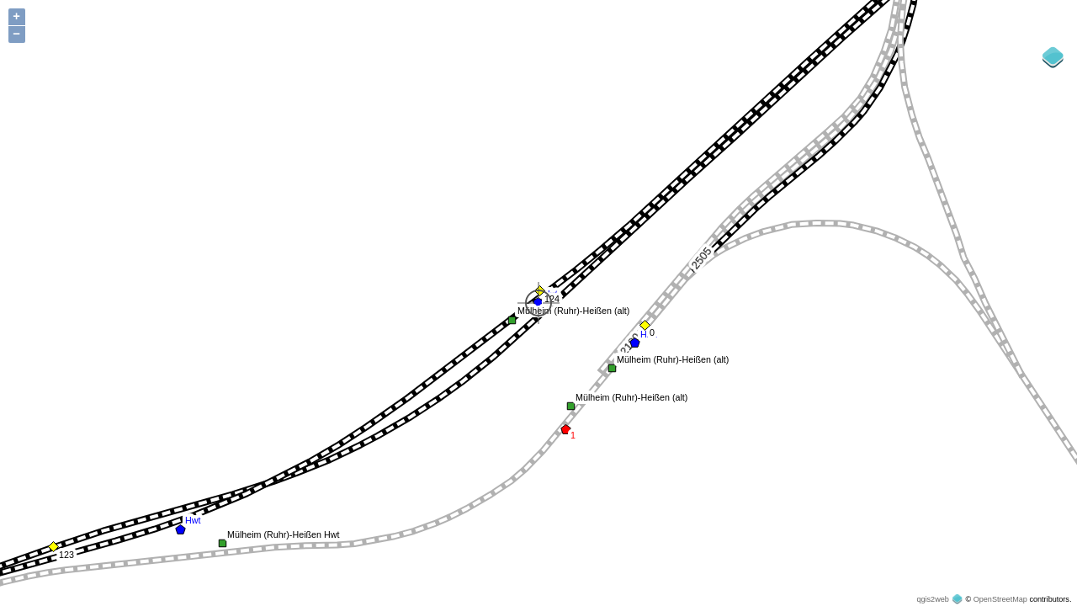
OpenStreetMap (1000, 599)
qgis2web (932, 599)
